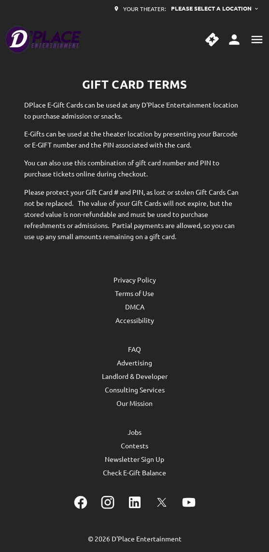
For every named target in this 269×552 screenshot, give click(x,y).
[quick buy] (212, 39)
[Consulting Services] (135, 389)
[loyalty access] (234, 39)
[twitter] (162, 502)
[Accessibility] (134, 320)
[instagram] (107, 502)
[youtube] (189, 502)
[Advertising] (134, 362)
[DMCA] (134, 306)
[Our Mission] (134, 403)
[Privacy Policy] (134, 279)
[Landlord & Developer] (135, 376)
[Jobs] (134, 432)
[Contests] (134, 445)
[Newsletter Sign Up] (134, 459)
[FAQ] (134, 349)
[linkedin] (134, 502)
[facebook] (80, 502)
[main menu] (257, 39)
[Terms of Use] (134, 293)
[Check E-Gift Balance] (134, 472)
